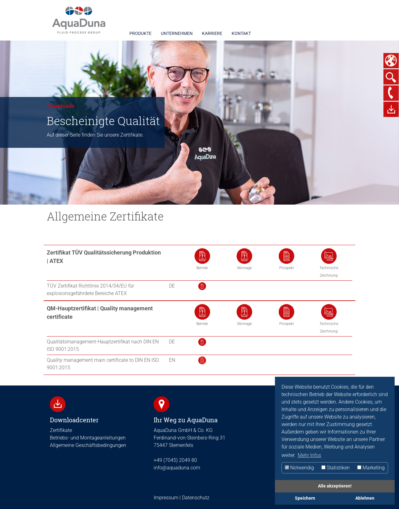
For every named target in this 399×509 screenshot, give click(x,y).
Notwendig (299, 468)
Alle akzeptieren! (335, 486)
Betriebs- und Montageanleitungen (88, 438)
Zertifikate (61, 430)
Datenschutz (195, 498)
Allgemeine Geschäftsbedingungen (88, 445)
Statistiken (335, 468)
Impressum (166, 498)
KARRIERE (212, 33)
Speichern (305, 498)
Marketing (371, 468)
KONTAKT (241, 33)
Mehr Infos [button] (309, 455)
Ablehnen (364, 498)
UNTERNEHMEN (177, 33)
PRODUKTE (140, 33)
